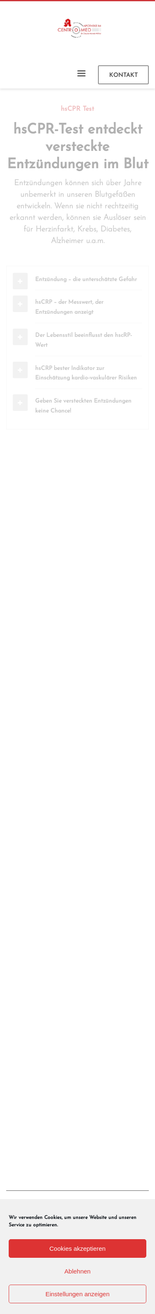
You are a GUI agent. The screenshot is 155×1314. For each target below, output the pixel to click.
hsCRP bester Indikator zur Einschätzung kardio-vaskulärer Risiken (86, 373)
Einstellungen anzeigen (77, 1293)
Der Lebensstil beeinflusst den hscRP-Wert (83, 340)
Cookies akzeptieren (78, 1248)
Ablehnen (77, 1271)
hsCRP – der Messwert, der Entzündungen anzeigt (69, 307)
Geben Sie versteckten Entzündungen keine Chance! (83, 406)
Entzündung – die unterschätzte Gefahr (86, 280)
